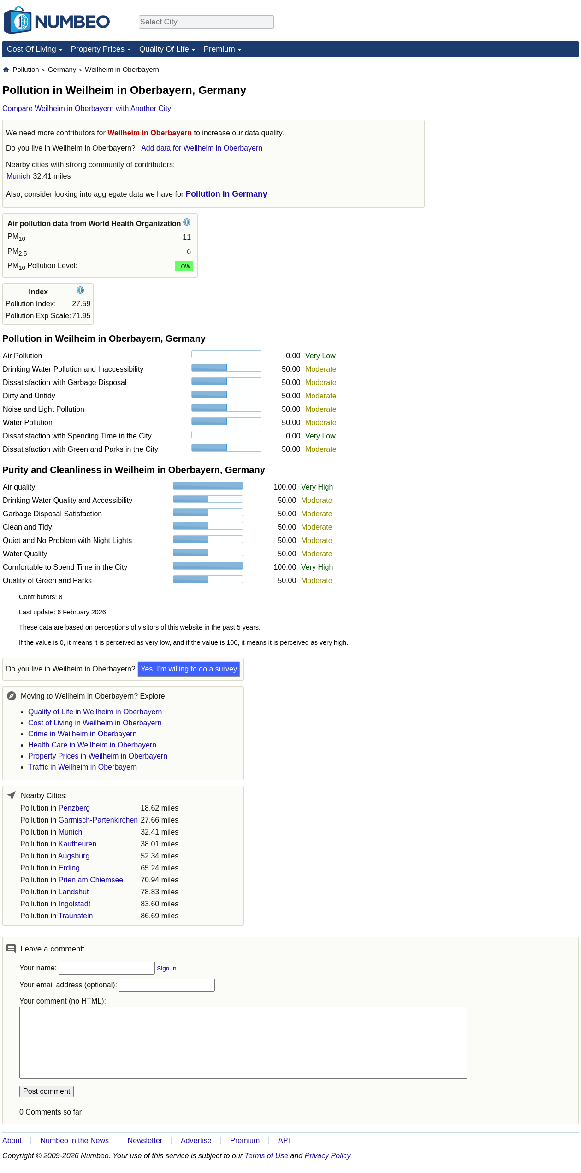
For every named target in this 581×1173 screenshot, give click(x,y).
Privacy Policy (328, 1156)
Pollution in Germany (226, 193)
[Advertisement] (509, 122)
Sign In (166, 968)
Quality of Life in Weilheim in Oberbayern (95, 712)
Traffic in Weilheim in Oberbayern (82, 767)
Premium (219, 49)
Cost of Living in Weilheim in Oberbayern (95, 723)
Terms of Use (267, 1156)
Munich (18, 176)
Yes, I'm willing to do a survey (189, 669)
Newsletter (145, 1140)
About (12, 1140)
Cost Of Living (31, 49)
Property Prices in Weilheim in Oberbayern (97, 756)
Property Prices (98, 49)
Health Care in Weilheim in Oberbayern (92, 745)
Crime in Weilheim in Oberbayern (82, 734)
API (284, 1140)
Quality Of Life (164, 49)
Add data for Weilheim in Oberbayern (201, 148)
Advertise (196, 1140)
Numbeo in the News (74, 1140)
